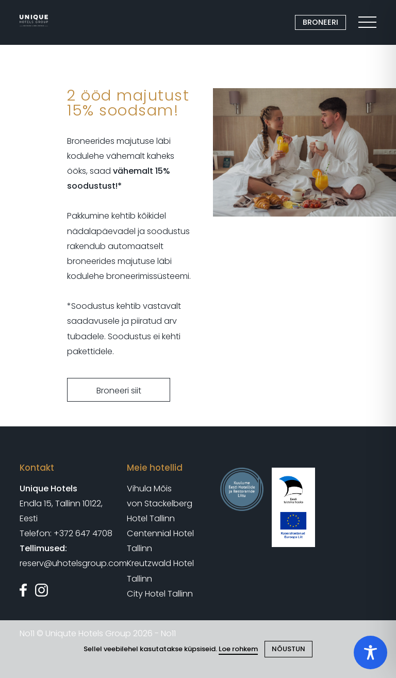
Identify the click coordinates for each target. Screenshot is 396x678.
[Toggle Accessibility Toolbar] (370, 652)
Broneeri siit (118, 390)
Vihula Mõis (149, 488)
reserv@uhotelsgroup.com (73, 563)
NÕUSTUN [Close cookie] (288, 649)
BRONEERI (320, 22)
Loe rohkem (238, 649)
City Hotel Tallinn (160, 594)
